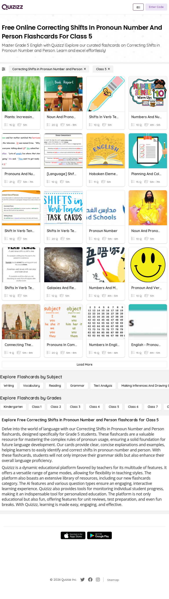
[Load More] (84, 364)
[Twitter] (82, 579)
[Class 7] (153, 406)
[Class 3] (75, 406)
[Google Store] (99, 535)
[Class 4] (94, 406)
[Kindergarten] (13, 406)
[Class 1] (36, 406)
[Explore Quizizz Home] (12, 7)
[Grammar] (77, 385)
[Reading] (55, 385)
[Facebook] (90, 579)
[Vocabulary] (31, 385)
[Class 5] (103, 69)
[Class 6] (133, 406)
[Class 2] (55, 406)
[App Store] (73, 535)
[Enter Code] (156, 7)
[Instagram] (98, 579)
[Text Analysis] (103, 385)
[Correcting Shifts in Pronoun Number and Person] (49, 69)
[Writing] (9, 385)
